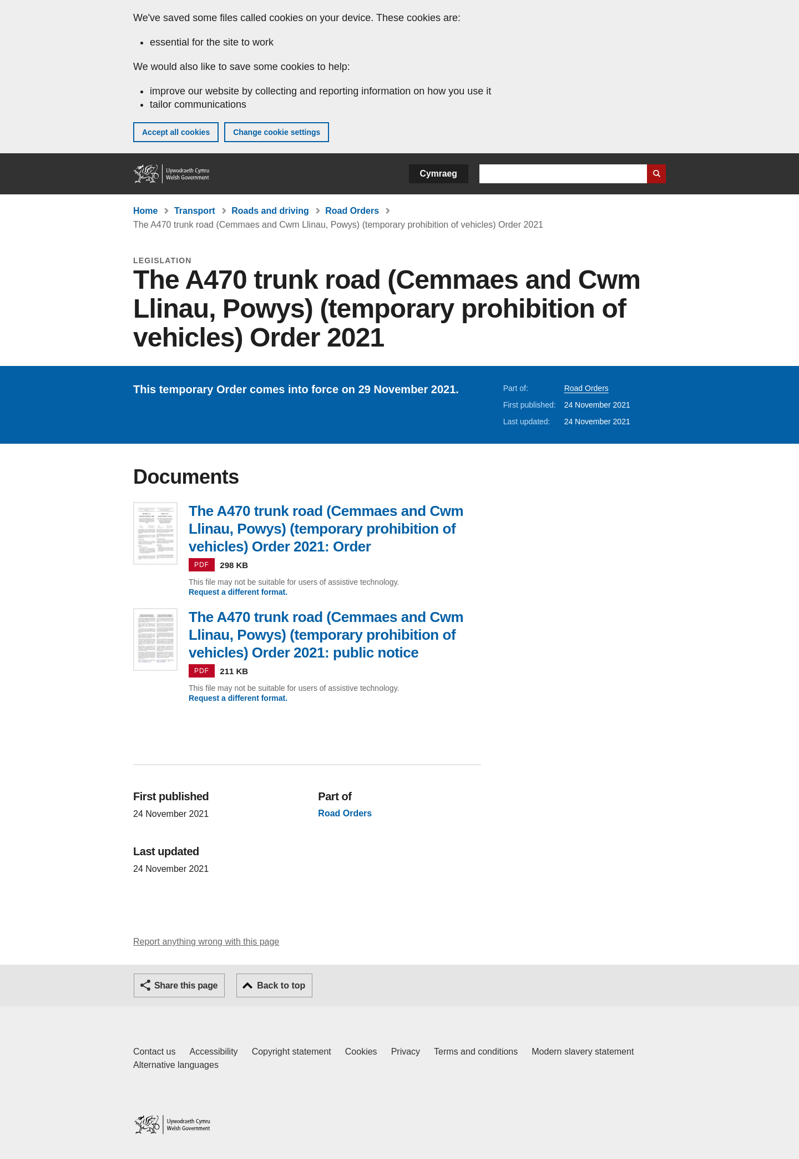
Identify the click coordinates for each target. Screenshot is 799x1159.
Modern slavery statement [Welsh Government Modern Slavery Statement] (583, 1051)
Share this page (186, 985)
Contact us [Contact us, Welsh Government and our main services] (154, 1051)
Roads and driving (270, 210)
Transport (194, 210)
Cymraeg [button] (438, 173)
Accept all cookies (176, 132)
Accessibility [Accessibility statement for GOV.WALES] (213, 1051)
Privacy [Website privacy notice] (405, 1051)
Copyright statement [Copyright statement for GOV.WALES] (291, 1051)
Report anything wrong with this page (206, 941)
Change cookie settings (276, 132)
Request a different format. (238, 592)
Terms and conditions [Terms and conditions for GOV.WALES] (476, 1051)
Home (145, 210)
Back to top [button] (281, 985)
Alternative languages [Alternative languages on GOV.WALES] (176, 1065)
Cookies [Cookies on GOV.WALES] (361, 1051)
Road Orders (352, 210)
